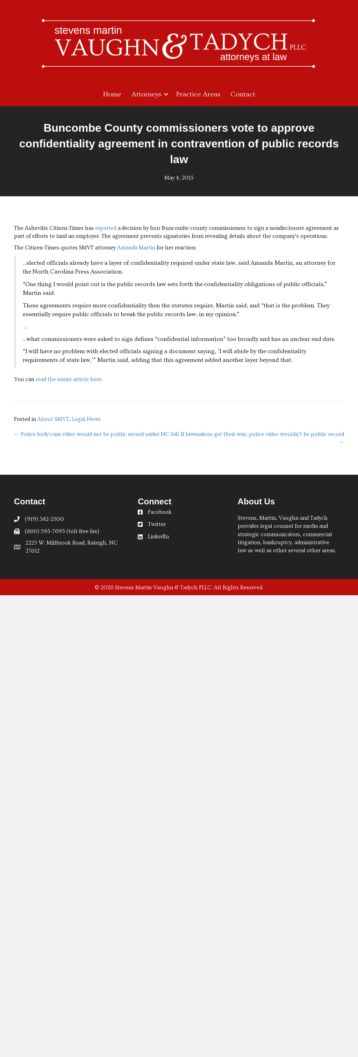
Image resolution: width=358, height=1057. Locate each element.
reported (106, 228)
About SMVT (53, 419)
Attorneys (146, 94)
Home (112, 94)
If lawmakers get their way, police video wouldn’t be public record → (262, 438)
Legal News (86, 419)
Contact (242, 94)
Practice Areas (198, 94)
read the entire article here (68, 379)
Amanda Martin (136, 248)
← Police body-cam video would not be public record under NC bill (96, 434)
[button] (166, 94)
